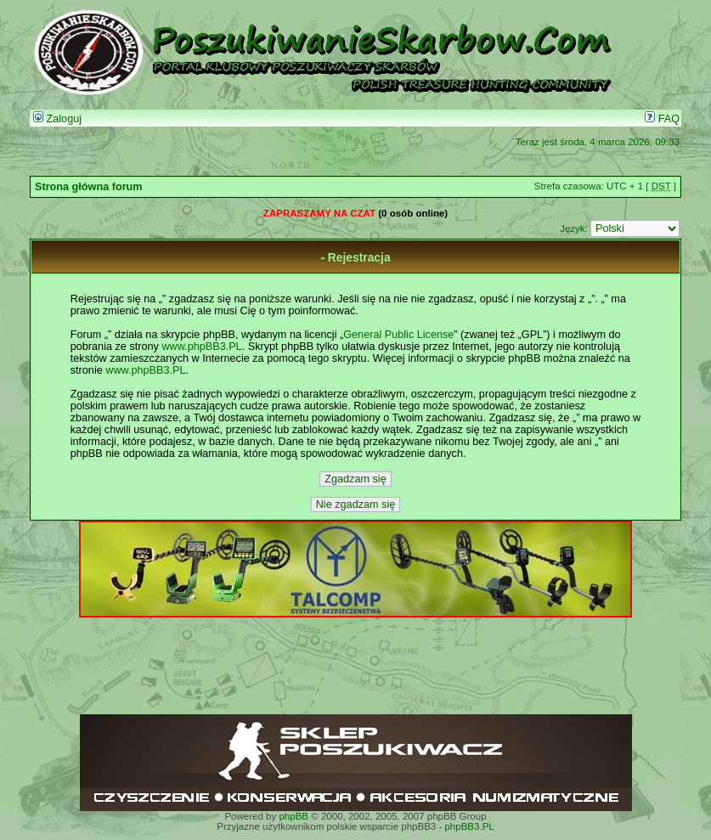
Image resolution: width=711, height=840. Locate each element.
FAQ (662, 119)
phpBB (293, 816)
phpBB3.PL (469, 826)
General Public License (398, 335)
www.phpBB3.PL (201, 346)
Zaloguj (57, 119)
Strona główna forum (89, 187)
